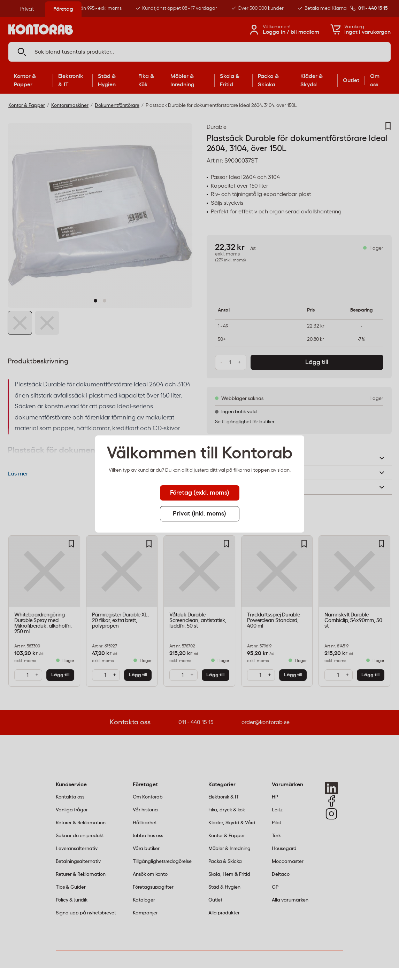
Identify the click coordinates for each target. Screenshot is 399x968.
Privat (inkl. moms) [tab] (199, 514)
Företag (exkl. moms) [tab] (199, 493)
